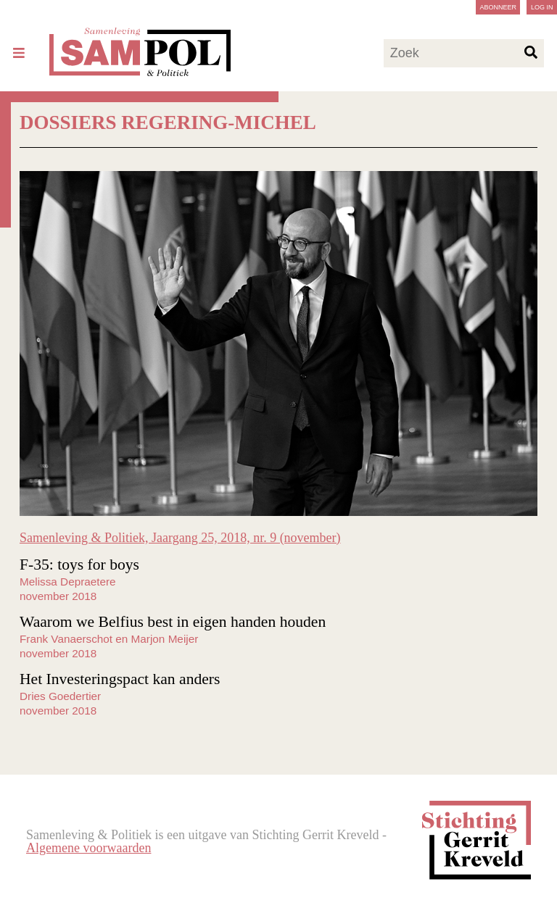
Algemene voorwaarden (88, 848)
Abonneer (497, 7)
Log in (542, 7)
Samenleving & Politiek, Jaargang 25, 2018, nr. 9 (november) (180, 537)
